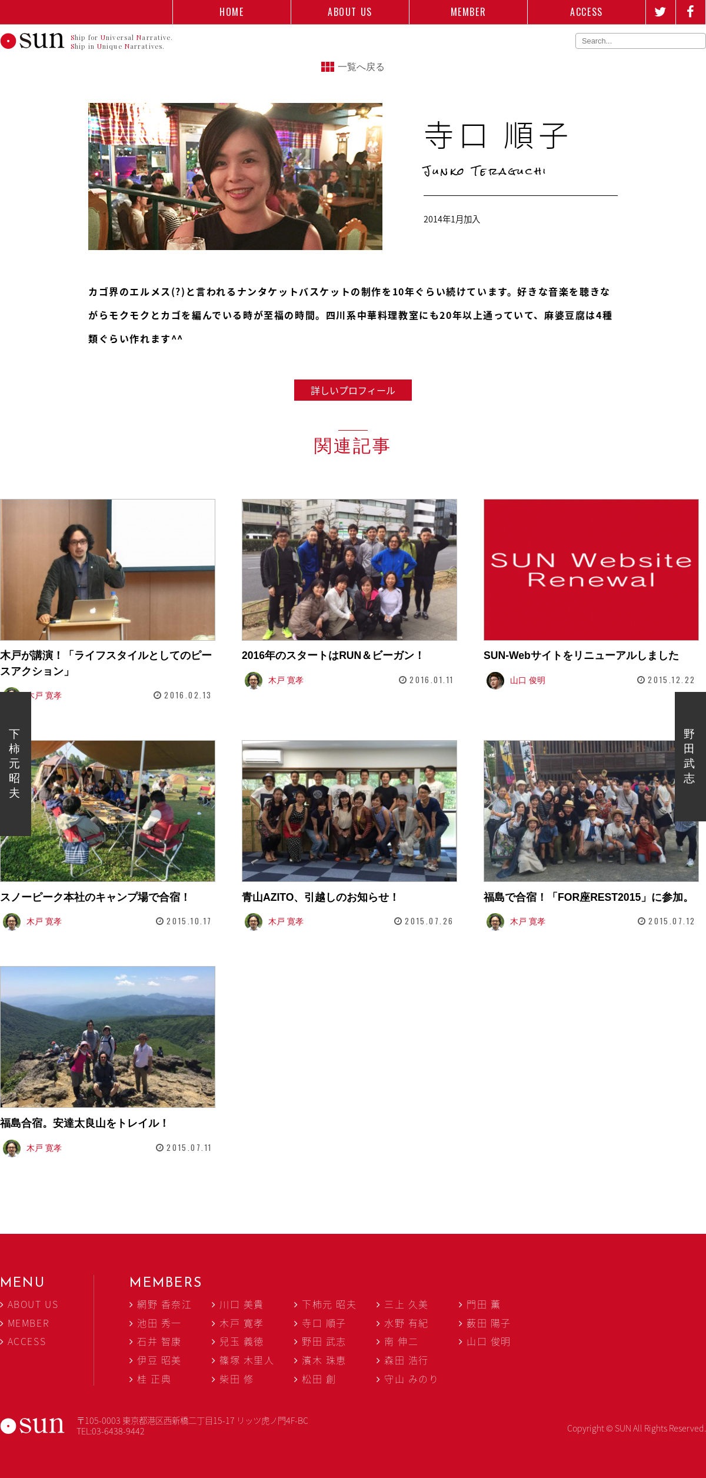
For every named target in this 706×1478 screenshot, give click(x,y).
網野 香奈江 (164, 1304)
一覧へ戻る (361, 67)
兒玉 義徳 (241, 1341)
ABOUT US (350, 12)
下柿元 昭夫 (14, 763)
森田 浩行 (406, 1360)
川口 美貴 (241, 1304)
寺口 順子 (324, 1323)
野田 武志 (689, 756)
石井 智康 (159, 1341)
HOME (231, 12)
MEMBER (469, 12)
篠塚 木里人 (247, 1360)
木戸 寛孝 (241, 1323)
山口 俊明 (489, 1341)
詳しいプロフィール (353, 390)
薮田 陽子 (489, 1323)
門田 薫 (484, 1304)
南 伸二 (401, 1341)
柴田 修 (236, 1379)
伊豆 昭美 (159, 1360)
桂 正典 (154, 1379)
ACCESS (586, 12)
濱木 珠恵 (324, 1360)
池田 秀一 (159, 1323)
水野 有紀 (406, 1323)
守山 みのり (411, 1379)
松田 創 (319, 1379)
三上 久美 (406, 1304)
